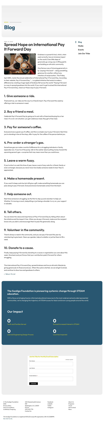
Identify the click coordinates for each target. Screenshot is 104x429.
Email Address (33, 378)
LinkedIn (50, 407)
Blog (80, 45)
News (70, 412)
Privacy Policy (7, 408)
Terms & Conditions (8, 410)
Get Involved (72, 410)
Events (81, 52)
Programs (71, 407)
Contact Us (28, 414)
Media (80, 49)
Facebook (50, 405)
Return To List (10, 277)
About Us (71, 405)
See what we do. (8, 421)
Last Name (32, 371)
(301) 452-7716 (29, 412)
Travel (70, 408)
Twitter (50, 408)
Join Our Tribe (84, 56)
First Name (32, 363)
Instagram (50, 410)
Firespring (13, 412)
